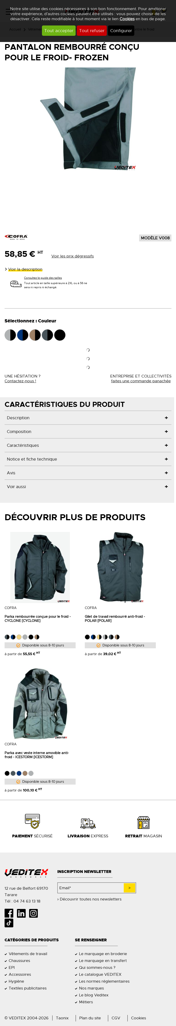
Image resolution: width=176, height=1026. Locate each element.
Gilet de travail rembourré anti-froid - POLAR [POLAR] (115, 619)
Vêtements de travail (28, 953)
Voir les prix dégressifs (72, 256)
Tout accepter (58, 31)
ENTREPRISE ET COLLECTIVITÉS (140, 378)
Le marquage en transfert (103, 960)
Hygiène (16, 981)
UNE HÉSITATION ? (23, 378)
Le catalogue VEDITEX (100, 974)
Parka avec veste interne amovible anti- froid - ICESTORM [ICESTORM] (37, 755)
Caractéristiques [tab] (23, 445)
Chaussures (19, 960)
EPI (12, 967)
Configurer (121, 31)
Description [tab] (18, 417)
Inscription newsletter (84, 871)
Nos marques (91, 988)
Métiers (86, 1001)
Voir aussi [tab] (16, 486)
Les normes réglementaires (104, 981)
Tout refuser (91, 31)
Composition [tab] (19, 431)
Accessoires (20, 974)
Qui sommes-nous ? (97, 967)
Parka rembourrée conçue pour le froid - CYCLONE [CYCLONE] (38, 619)
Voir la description (25, 269)
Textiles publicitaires (28, 988)
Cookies (127, 18)
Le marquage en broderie (103, 953)
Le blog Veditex (93, 995)
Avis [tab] (11, 472)
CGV (116, 1017)
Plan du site (90, 1017)
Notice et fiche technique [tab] (32, 459)
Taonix (62, 1017)
